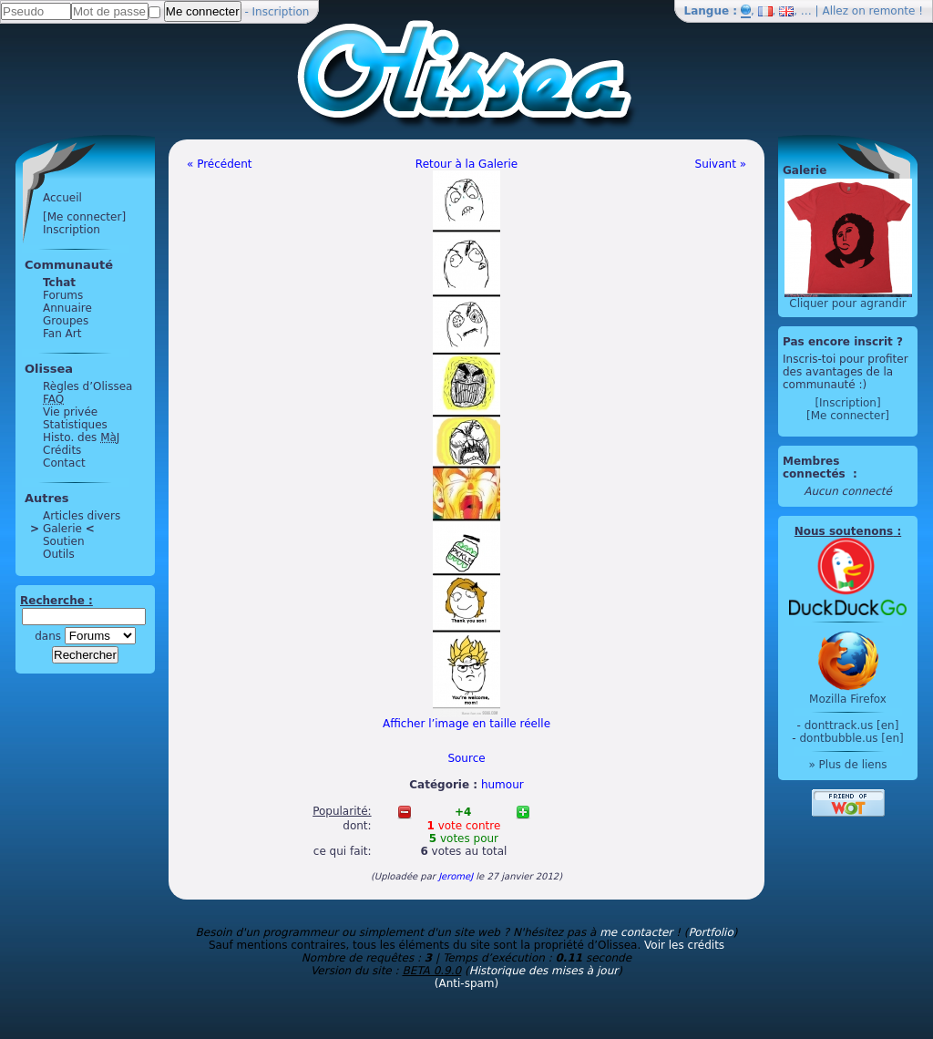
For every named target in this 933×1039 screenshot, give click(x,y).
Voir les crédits (684, 945)
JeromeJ (455, 876)
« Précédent (219, 164)
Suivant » (720, 164)
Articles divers (81, 515)
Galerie (62, 528)
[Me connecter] (84, 217)
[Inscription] (847, 402)
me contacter (636, 932)
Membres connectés (816, 467)
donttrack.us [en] (852, 725)
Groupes (65, 320)
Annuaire (67, 308)
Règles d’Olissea (87, 386)
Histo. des (81, 437)
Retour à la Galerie (466, 164)
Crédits (62, 450)
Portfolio (710, 932)
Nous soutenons (844, 531)
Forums (63, 295)
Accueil (62, 197)
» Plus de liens (847, 764)
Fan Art (62, 333)
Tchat (59, 282)
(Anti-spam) (466, 983)
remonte (892, 11)
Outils (59, 554)
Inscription (281, 11)
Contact (64, 463)
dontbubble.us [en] (851, 738)
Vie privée (70, 412)
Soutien (64, 541)
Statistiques (75, 424)
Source (466, 758)
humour (502, 784)
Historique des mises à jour (544, 970)
